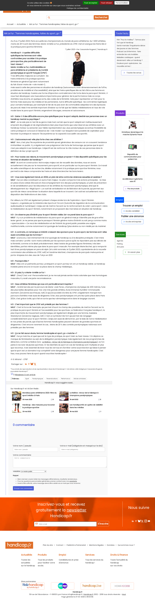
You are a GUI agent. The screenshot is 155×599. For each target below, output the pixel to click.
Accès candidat (131, 211)
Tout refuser (106, 3)
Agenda (120, 241)
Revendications (52, 379)
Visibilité (16, 471)
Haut (124, 594)
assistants (73, 481)
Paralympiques (37, 379)
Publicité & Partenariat (76, 545)
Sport (27, 379)
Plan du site (48, 545)
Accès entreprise (132, 221)
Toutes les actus (132, 72)
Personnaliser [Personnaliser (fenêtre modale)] (122, 3)
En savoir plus (132, 252)
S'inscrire (103, 523)
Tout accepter (90, 3)
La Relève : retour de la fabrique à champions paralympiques (69, 342)
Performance (65, 379)
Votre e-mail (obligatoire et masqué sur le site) (81, 445)
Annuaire (120, 247)
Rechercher (101, 17)
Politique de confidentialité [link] (77, 8)
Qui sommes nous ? (126, 545)
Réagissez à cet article (25, 374)
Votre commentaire (22, 455)
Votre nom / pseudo (22, 445)
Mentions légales (96, 545)
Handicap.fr (88, 594)
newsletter (76, 510)
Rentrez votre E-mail (24, 524)
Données (111, 545)
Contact (59, 545)
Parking (120, 244)
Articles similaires (80, 379)
